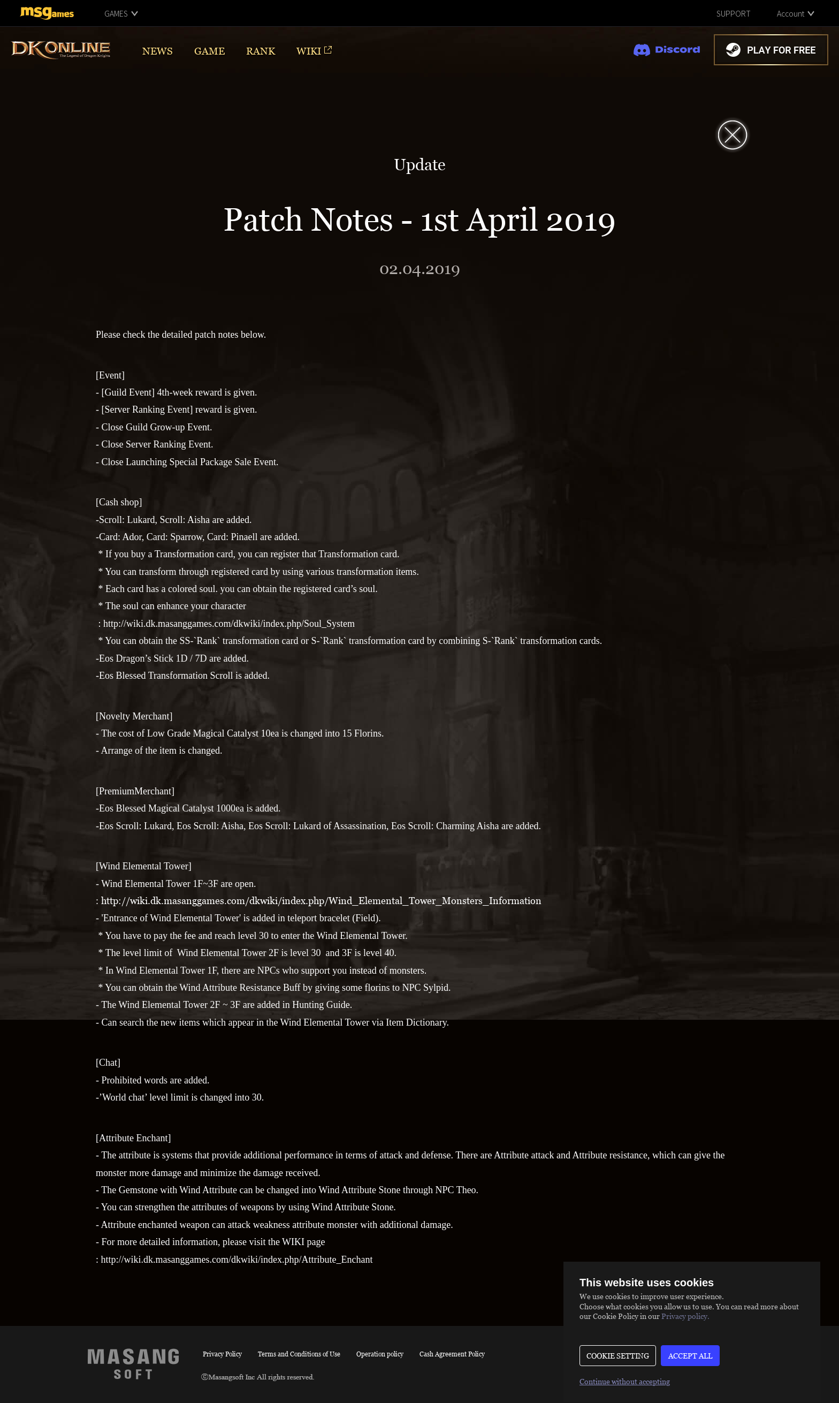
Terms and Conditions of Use (299, 1354)
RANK (260, 50)
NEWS (157, 50)
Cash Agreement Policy (452, 1354)
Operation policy (379, 1354)
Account (790, 13)
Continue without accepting (624, 1381)
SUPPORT (733, 13)
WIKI (308, 50)
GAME (209, 50)
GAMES (116, 13)
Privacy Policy (222, 1354)
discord (666, 49)
